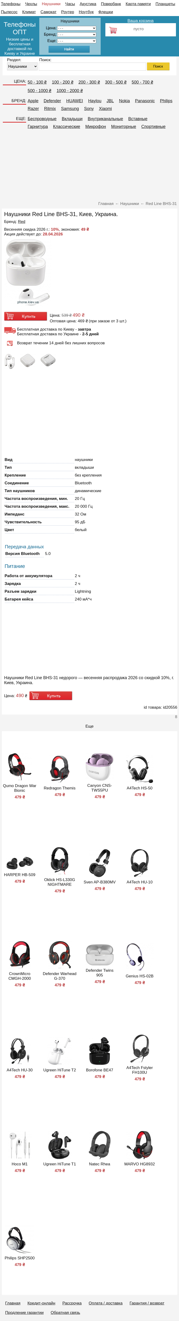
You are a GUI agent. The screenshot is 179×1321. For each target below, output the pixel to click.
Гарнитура (38, 126)
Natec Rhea (99, 1164)
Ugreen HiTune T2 (59, 1070)
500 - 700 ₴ (142, 82)
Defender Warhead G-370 (59, 976)
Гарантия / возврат (147, 1303)
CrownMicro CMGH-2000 (19, 976)
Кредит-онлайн (41, 1303)
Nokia (124, 100)
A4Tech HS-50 (140, 788)
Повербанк (111, 4)
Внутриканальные (105, 118)
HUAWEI (74, 100)
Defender (52, 100)
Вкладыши (72, 118)
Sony (89, 108)
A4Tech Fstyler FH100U (139, 1070)
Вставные (137, 118)
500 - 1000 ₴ (39, 90)
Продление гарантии (24, 1312)
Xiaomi (105, 108)
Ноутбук (86, 12)
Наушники (51, 4)
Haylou (94, 100)
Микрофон (95, 126)
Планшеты (165, 4)
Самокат (48, 12)
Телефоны (10, 4)
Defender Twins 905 (100, 972)
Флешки (105, 12)
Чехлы (31, 4)
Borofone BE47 (99, 1070)
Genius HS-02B (139, 976)
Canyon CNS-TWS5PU (99, 788)
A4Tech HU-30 (20, 1070)
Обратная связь (65, 1312)
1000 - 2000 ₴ (70, 90)
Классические (66, 126)
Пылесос (9, 12)
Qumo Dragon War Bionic (19, 788)
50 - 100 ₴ (37, 82)
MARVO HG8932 (139, 1164)
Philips (166, 100)
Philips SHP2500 (20, 1258)
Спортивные (153, 126)
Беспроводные (42, 118)
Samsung (70, 108)
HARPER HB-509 (19, 875)
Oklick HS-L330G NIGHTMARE (59, 882)
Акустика (88, 4)
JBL (110, 100)
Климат (29, 12)
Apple (33, 100)
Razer (33, 108)
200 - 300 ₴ (89, 82)
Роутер (67, 12)
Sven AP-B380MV (99, 882)
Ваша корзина (140, 20)
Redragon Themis (60, 788)
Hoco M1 (20, 1164)
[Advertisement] (89, 167)
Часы (70, 4)
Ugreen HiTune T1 (59, 1164)
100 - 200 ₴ (62, 82)
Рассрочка (72, 1303)
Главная (12, 1303)
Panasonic (145, 100)
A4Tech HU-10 (140, 882)
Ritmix (50, 108)
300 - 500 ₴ (116, 82)
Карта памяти (138, 4)
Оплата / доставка (106, 1303)
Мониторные (123, 126)
